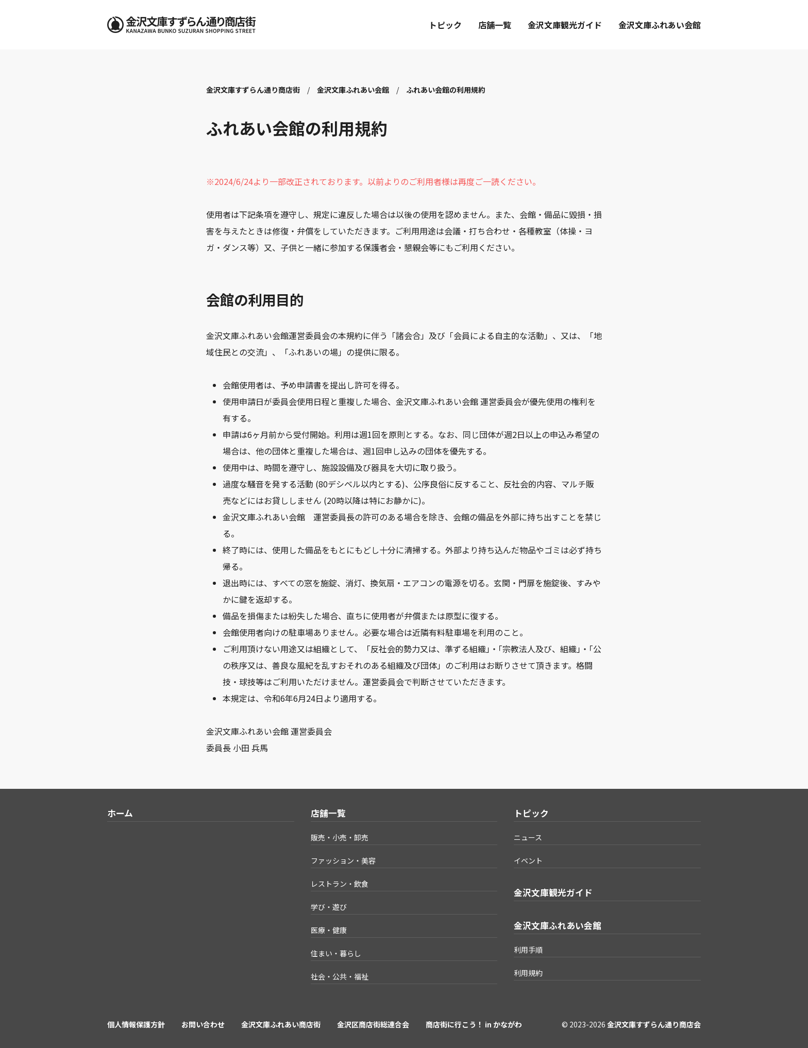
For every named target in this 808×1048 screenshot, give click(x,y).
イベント (528, 860)
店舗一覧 (494, 25)
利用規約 (528, 973)
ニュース (528, 837)
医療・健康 (329, 930)
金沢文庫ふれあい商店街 (281, 1024)
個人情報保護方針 (136, 1024)
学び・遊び (329, 907)
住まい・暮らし (336, 953)
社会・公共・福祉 (339, 976)
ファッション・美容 (343, 860)
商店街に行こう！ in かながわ (474, 1024)
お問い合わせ (203, 1024)
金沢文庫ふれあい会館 (659, 25)
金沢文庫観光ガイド (565, 25)
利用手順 (528, 949)
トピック (445, 25)
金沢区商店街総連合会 (373, 1024)
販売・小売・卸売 (339, 837)
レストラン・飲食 (339, 883)
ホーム (120, 813)
